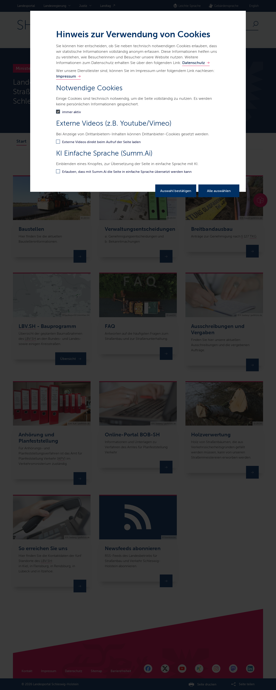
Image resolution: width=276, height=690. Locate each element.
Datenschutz (193, 62)
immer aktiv (71, 112)
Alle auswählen (219, 191)
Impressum (66, 76)
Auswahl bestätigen (175, 191)
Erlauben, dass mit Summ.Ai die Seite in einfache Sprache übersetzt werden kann (127, 172)
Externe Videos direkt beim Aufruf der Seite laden (101, 142)
